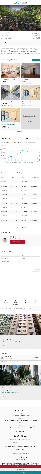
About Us (20, 418)
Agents (20, 413)
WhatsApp (20, 469)
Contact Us (22, 431)
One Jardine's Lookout (29, 102)
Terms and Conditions (24, 453)
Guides (24, 427)
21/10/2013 (4, 216)
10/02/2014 (4, 211)
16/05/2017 (4, 199)
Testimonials (33, 420)
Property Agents (24, 420)
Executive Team (14, 420)
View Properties (6, 392)
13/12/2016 (4, 203)
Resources (20, 425)
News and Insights (7, 427)
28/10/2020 (4, 186)
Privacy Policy (15, 453)
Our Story (6, 420)
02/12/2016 (4, 207)
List (23, 411)
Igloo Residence (26, 79)
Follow (5, 346)
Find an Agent (15, 415)
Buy (7, 411)
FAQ (17, 431)
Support (20, 429)
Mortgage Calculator (33, 427)
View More (20, 131)
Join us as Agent (24, 415)
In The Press (20, 422)
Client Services (20, 409)
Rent (10, 411)
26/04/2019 (4, 194)
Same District (36, 60)
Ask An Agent (17, 427)
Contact (20, 466)
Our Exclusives (16, 411)
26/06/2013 (4, 220)
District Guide (15, 392)
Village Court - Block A (8, 102)
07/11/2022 (4, 182)
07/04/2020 (4, 190)
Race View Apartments (8, 79)
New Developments (30, 411)
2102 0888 (20, 473)
